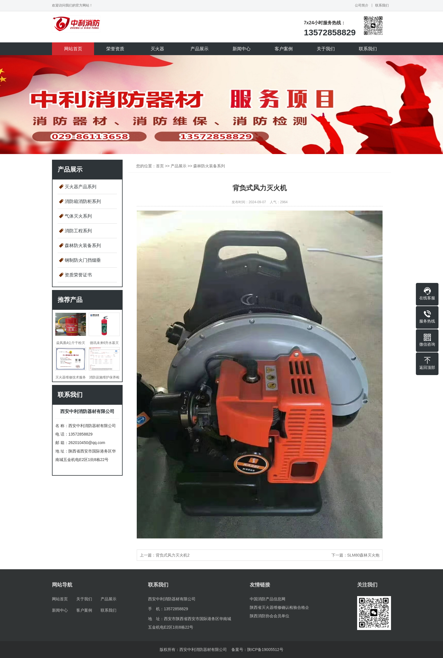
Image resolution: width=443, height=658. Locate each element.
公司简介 (361, 5)
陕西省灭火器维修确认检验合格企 (279, 607)
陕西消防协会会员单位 (269, 616)
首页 (160, 166)
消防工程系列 (78, 230)
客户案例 (284, 48)
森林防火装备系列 (83, 245)
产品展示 (199, 48)
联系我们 (382, 5)
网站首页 (73, 48)
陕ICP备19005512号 (265, 649)
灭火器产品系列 (80, 186)
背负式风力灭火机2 (173, 555)
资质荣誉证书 (78, 274)
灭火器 (157, 48)
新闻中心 (242, 48)
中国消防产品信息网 (267, 599)
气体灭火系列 (78, 216)
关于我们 (326, 48)
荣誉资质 (115, 48)
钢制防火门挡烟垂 (83, 260)
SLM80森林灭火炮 (363, 555)
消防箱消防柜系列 (83, 201)
